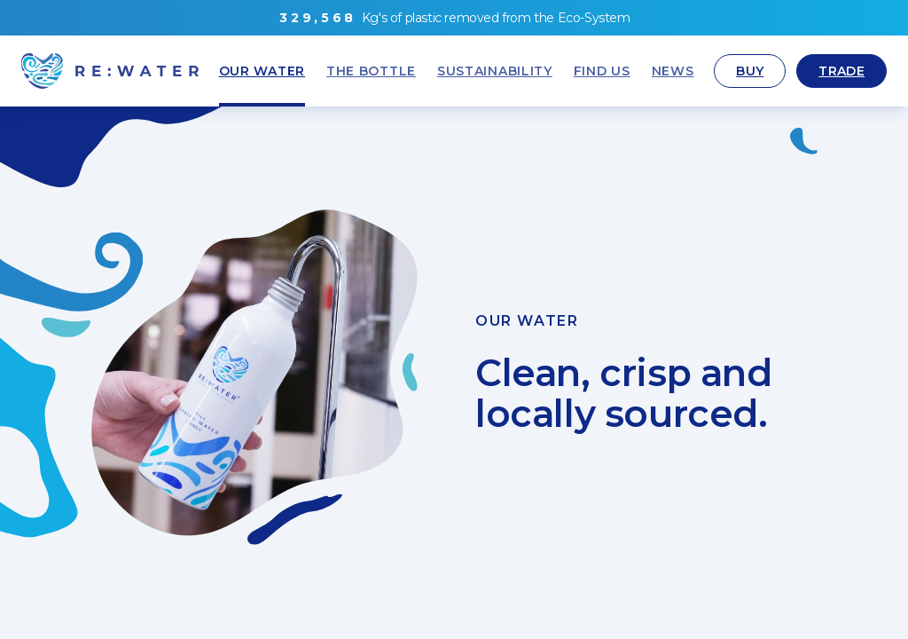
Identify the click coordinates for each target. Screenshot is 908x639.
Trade (841, 71)
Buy (749, 71)
